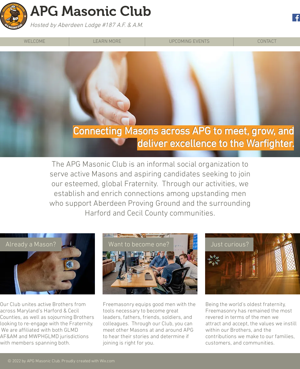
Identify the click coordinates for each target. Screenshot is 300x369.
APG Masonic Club (90, 11)
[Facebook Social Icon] (296, 17)
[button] (150, 104)
